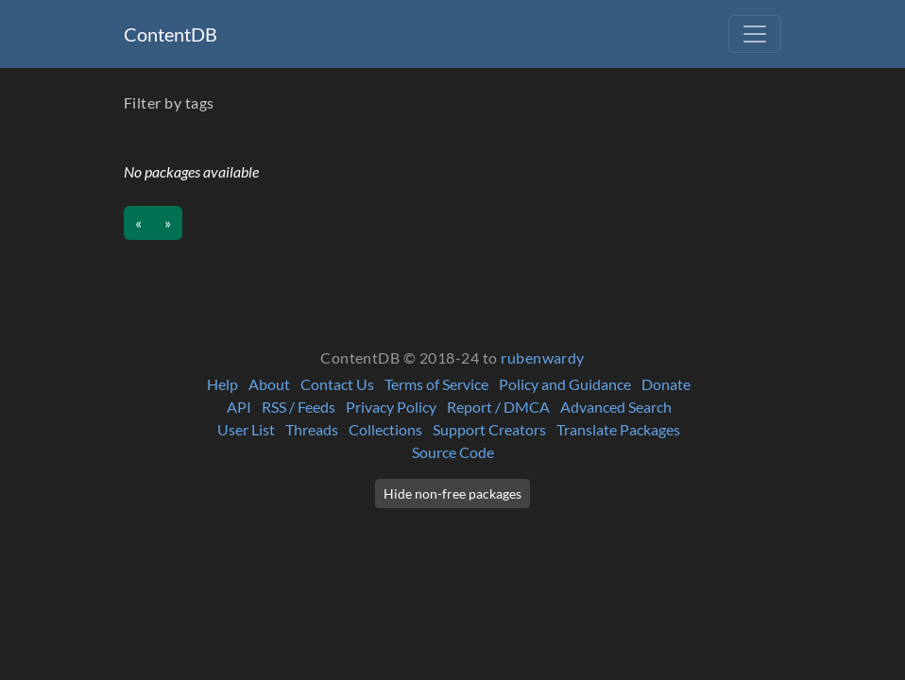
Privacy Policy (391, 407)
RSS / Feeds (298, 407)
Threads (311, 429)
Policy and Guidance (565, 384)
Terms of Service (436, 384)
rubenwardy (543, 357)
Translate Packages (618, 429)
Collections (385, 429)
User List (246, 429)
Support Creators (489, 429)
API (239, 407)
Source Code (453, 452)
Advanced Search (616, 407)
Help (222, 384)
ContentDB (170, 34)
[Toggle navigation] (754, 34)
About (269, 384)
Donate (666, 384)
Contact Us (337, 384)
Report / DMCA (498, 407)
